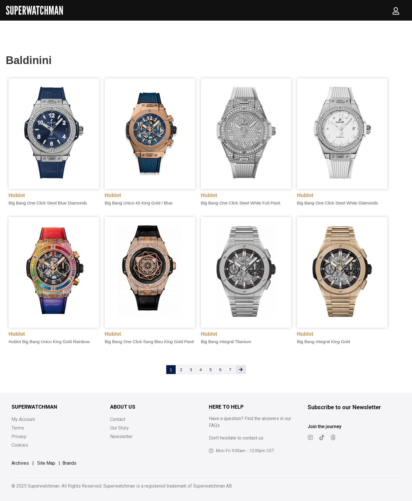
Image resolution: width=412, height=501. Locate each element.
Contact (117, 419)
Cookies (19, 445)
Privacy (18, 436)
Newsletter (121, 436)
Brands (69, 463)
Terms (17, 428)
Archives (20, 463)
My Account (23, 419)
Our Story (119, 428)
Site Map (46, 463)
